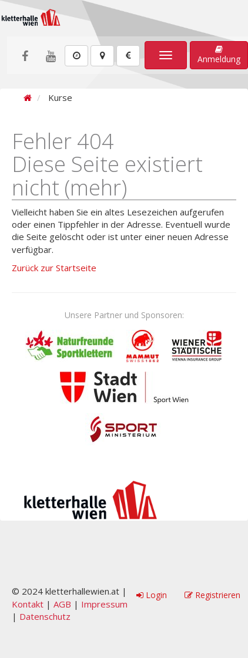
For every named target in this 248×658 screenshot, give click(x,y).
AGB (62, 604)
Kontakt (27, 604)
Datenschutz (45, 616)
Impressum (104, 604)
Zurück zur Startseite (54, 268)
